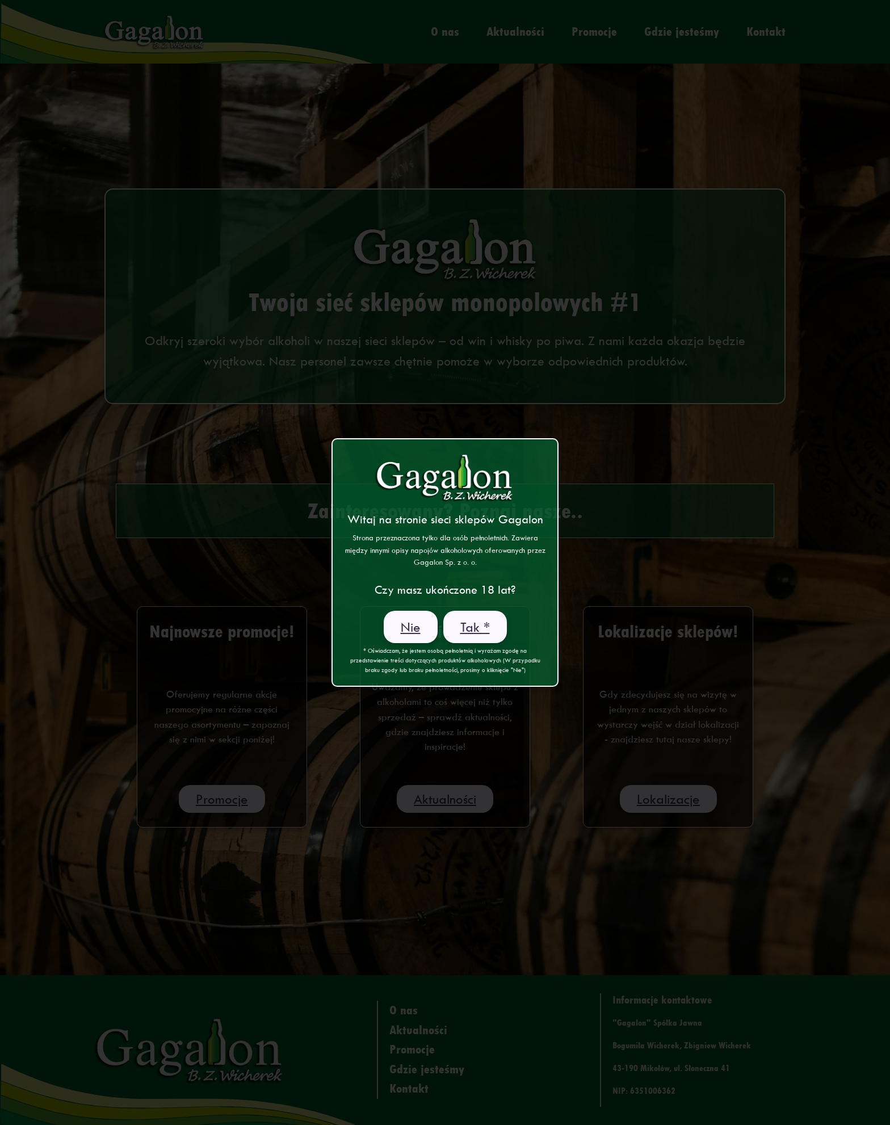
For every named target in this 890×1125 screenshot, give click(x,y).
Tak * (475, 627)
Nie (411, 627)
